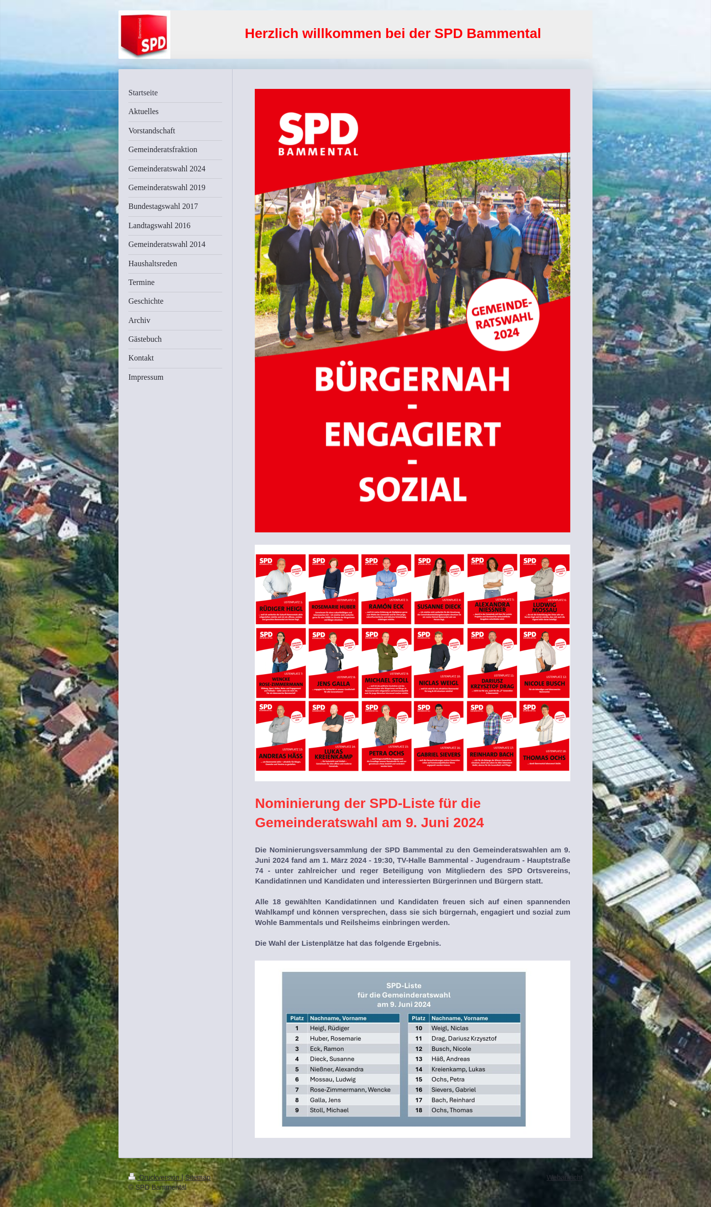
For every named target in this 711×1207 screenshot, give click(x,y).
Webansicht (565, 1177)
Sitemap (197, 1177)
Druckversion (154, 1177)
